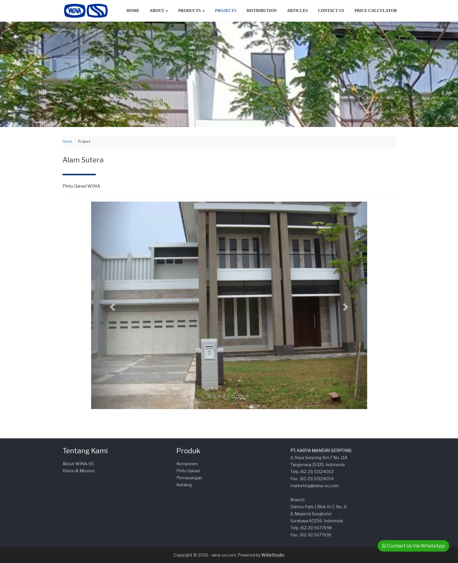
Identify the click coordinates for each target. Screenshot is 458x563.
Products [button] (191, 10)
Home (132, 10)
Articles (297, 10)
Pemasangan (189, 477)
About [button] (159, 10)
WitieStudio (272, 554)
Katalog (184, 484)
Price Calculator (376, 10)
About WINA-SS (78, 463)
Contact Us (331, 10)
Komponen (187, 463)
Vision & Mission (79, 470)
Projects (225, 10)
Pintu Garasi (188, 470)
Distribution (262, 10)
